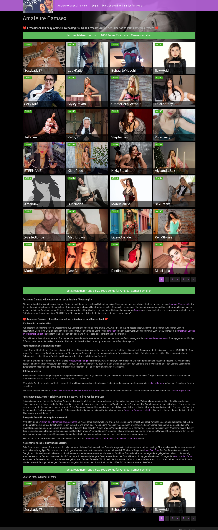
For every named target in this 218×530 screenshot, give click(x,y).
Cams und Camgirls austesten (138, 410)
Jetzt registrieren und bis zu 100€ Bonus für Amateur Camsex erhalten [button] (109, 35)
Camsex (138, 310)
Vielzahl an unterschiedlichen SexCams (58, 422)
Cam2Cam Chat (151, 450)
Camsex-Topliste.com (180, 390)
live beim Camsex (155, 383)
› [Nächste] (188, 279)
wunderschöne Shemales (156, 338)
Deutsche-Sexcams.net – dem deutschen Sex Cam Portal (112, 438)
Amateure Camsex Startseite (72, 5)
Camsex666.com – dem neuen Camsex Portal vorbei (75, 390)
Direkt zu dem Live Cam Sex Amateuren (122, 5)
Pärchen (112, 331)
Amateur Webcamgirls (179, 304)
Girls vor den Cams (183, 456)
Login (95, 5)
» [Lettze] (193, 279)
